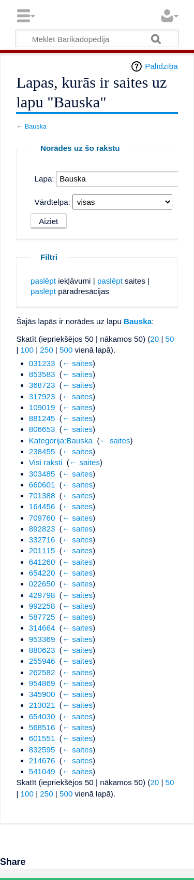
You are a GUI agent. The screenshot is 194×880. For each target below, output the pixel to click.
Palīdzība (161, 66)
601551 (42, 738)
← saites (77, 363)
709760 (42, 517)
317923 (42, 396)
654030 (42, 716)
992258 (42, 606)
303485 (42, 473)
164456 (42, 506)
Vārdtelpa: (52, 202)
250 (46, 349)
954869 (42, 683)
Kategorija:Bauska (61, 440)
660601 (42, 484)
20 (154, 338)
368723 (42, 385)
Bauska (36, 126)
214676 (42, 760)
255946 (42, 660)
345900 (42, 694)
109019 (42, 407)
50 (170, 338)
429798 (42, 595)
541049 (42, 771)
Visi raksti (46, 462)
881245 (42, 418)
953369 (42, 639)
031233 (42, 363)
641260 (42, 561)
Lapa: (44, 178)
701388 (42, 495)
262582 (42, 672)
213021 (42, 705)
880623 (42, 650)
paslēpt (43, 280)
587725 (42, 616)
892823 (42, 528)
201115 (42, 550)
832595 (42, 749)
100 (27, 349)
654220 (42, 572)
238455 (42, 451)
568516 (42, 727)
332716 (42, 539)
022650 (42, 583)
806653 (42, 429)
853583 (42, 374)
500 (65, 349)
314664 (42, 627)
